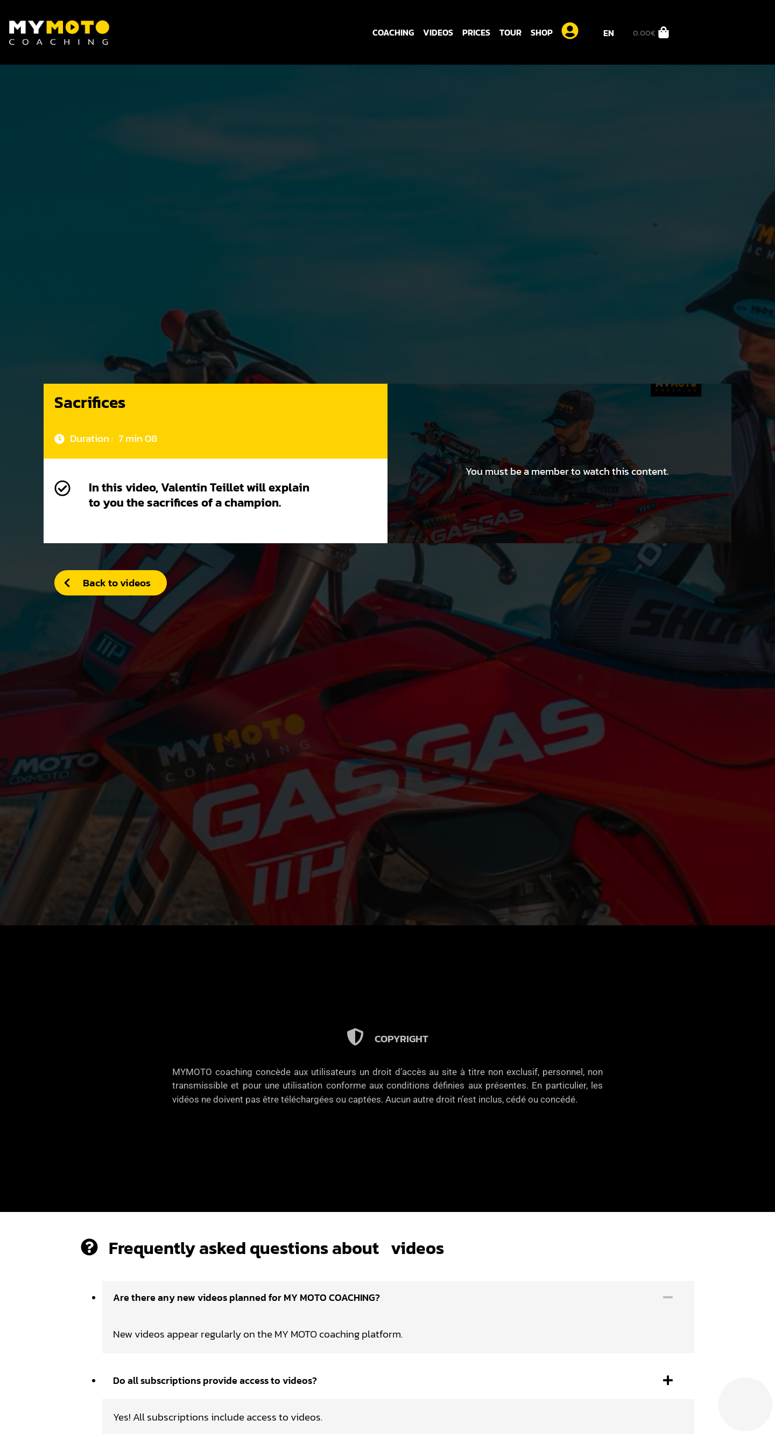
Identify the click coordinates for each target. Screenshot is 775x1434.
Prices (476, 32)
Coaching (393, 32)
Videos (438, 32)
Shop (542, 32)
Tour (510, 32)
